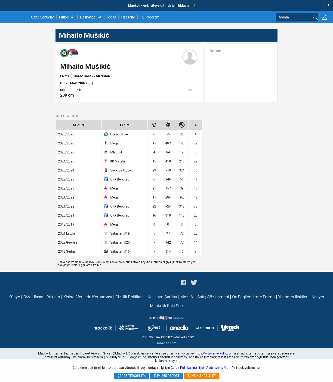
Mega (111, 188)
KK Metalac (115, 161)
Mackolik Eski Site (166, 305)
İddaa (111, 17)
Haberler (128, 17)
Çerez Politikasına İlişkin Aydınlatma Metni (201, 368)
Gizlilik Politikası (130, 296)
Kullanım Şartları (162, 296)
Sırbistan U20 (117, 242)
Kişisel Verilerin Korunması (87, 296)
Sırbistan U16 (117, 251)
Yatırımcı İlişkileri (293, 296)
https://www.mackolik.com (213, 353)
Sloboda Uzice (117, 170)
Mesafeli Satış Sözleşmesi (204, 296)
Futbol (64, 17)
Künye (14, 296)
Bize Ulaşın (33, 296)
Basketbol (88, 17)
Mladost (113, 152)
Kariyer (318, 296)
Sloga (111, 143)
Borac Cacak (84, 76)
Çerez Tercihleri (131, 376)
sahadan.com (166, 343)
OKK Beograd (117, 179)
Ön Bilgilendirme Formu (253, 296)
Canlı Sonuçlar (42, 17)
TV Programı (150, 17)
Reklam (53, 296)
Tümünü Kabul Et (202, 376)
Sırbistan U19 (117, 233)
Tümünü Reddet (166, 376)
